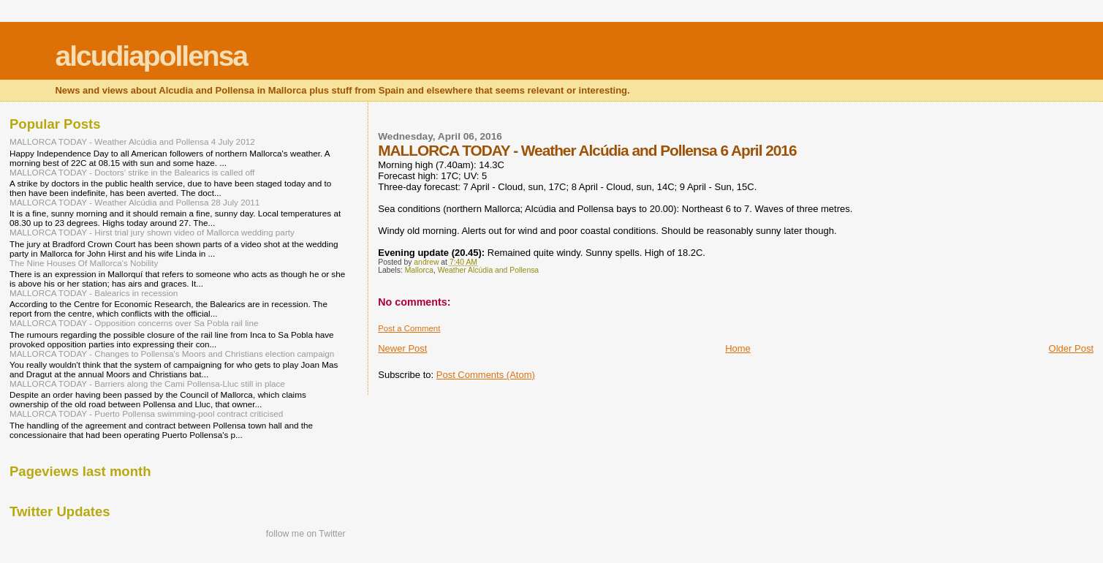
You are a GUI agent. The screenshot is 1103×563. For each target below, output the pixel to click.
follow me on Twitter (306, 534)
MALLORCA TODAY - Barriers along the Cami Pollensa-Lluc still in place (147, 383)
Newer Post (402, 348)
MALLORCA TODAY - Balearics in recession (94, 293)
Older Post (1071, 348)
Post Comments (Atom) (485, 374)
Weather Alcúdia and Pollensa (488, 270)
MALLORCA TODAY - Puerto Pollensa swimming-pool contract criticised (146, 413)
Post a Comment (409, 328)
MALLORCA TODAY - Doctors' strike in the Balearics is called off (132, 172)
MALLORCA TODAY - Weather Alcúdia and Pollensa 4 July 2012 (132, 141)
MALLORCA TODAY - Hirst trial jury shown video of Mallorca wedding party (152, 232)
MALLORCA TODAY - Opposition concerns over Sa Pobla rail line (134, 323)
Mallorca (419, 270)
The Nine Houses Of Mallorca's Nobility (84, 263)
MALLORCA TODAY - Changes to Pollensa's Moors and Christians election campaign (172, 353)
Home (738, 348)
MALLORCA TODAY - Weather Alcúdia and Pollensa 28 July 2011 (134, 202)
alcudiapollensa (151, 56)
